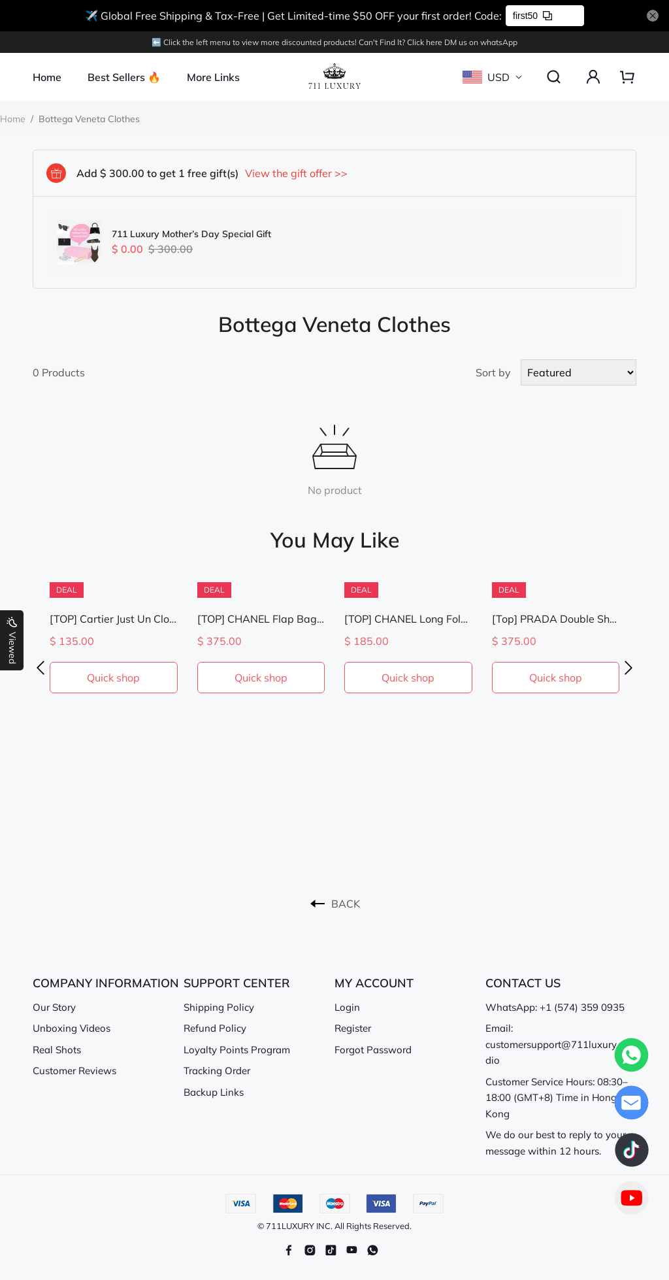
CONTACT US (523, 983)
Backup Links (214, 1092)
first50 (532, 15)
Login (347, 1007)
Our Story (54, 1007)
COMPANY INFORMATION (106, 983)
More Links (213, 77)
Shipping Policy (219, 1007)
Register (352, 1028)
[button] (40, 668)
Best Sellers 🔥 (124, 77)
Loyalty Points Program (237, 1049)
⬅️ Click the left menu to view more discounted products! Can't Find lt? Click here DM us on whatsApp (334, 42)
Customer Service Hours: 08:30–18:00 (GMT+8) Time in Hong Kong (556, 1097)
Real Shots (57, 1049)
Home (47, 77)
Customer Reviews (74, 1070)
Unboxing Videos (71, 1028)
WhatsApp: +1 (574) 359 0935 (555, 1007)
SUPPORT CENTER (237, 983)
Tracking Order (217, 1070)
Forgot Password (373, 1049)
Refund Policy (215, 1028)
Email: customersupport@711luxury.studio (558, 1044)
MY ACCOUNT (374, 983)
